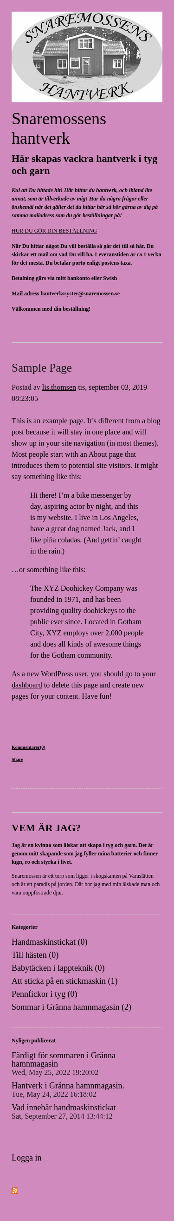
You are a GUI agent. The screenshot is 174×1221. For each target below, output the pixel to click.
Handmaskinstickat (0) (49, 942)
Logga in (27, 1157)
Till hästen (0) (35, 955)
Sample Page (42, 367)
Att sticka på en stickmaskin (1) (64, 981)
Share (17, 759)
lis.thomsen (59, 387)
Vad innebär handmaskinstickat (64, 1111)
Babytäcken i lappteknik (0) (58, 968)
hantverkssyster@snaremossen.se (80, 293)
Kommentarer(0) (28, 747)
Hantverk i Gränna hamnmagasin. (68, 1089)
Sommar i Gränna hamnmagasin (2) (71, 1007)
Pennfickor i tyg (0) (44, 994)
